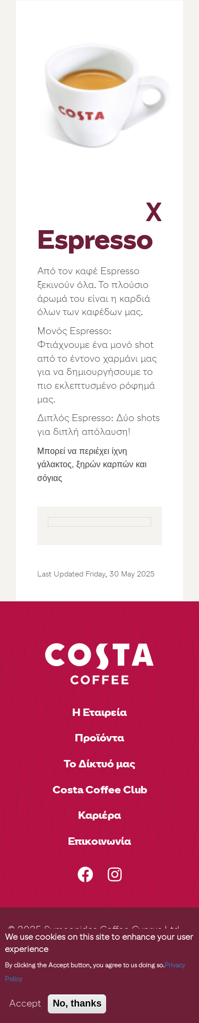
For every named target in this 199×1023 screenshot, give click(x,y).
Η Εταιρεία (99, 712)
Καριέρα (99, 815)
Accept (25, 1003)
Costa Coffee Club (100, 789)
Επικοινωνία (99, 841)
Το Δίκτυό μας (99, 763)
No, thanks (77, 1003)
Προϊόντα (99, 737)
